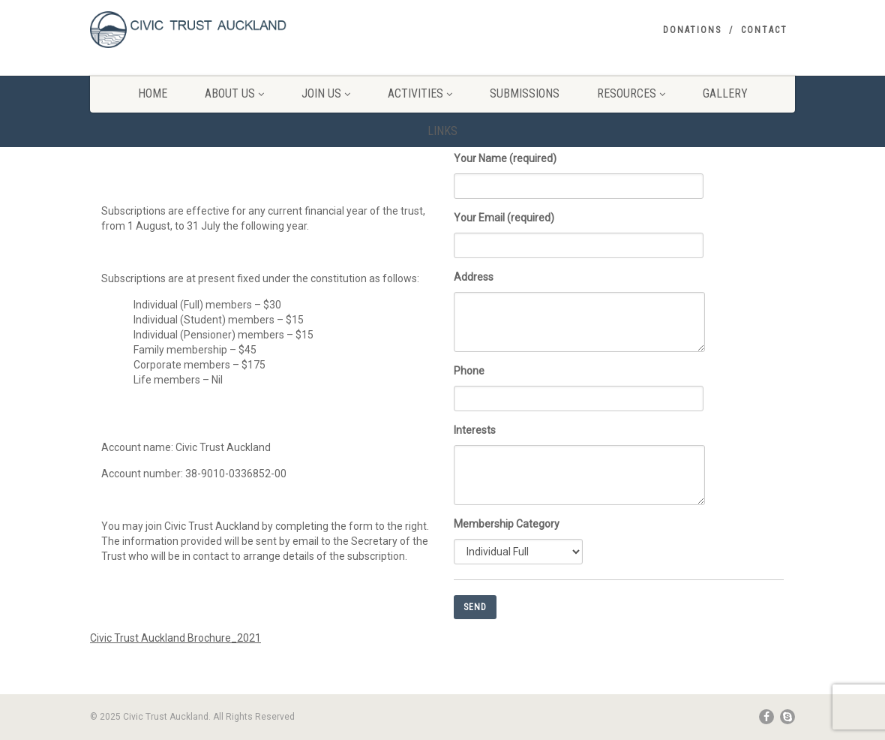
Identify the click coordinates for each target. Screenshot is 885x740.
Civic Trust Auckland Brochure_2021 (175, 638)
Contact (764, 30)
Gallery (725, 93)
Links (443, 131)
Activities (420, 93)
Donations (692, 30)
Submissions (525, 93)
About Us (234, 93)
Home (152, 93)
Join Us (326, 93)
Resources (631, 93)
